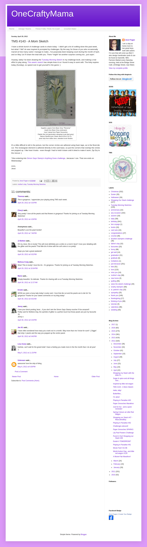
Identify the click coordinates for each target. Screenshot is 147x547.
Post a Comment (21, 372)
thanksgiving (115, 298)
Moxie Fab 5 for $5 (120, 448)
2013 (114, 338)
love (112, 270)
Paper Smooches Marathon (123, 404)
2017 (114, 324)
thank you (114, 295)
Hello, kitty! (117, 390)
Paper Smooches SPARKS (123, 429)
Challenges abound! (120, 426)
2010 (114, 475)
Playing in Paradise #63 (122, 400)
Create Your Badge (125, 514)
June (116, 364)
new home (115, 278)
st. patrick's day (117, 290)
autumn (114, 216)
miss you (114, 272)
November (118, 347)
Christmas (115, 192)
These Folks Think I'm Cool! (47, 29)
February (117, 464)
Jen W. (20, 327)
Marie (20, 276)
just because (115, 264)
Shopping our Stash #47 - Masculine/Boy (122, 418)
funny (113, 249)
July (115, 360)
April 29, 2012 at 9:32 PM (27, 254)
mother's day (22, 184)
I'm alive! (116, 397)
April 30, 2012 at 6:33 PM (27, 320)
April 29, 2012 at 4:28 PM (27, 219)
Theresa (21, 196)
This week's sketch (36, 62)
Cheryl (20, 210)
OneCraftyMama (42, 13)
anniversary (115, 210)
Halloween (115, 197)
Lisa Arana (22, 344)
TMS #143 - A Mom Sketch (123, 387)
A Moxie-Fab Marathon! (122, 457)
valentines (115, 307)
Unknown (21, 360)
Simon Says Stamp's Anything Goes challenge (46, 158)
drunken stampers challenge (121, 239)
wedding (114, 310)
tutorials (114, 304)
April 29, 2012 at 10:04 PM (27, 268)
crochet (113, 236)
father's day (115, 244)
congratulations (116, 233)
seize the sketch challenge (121, 284)
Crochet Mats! (70, 29)
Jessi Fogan (130, 40)
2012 (114, 341)
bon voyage (115, 224)
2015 (114, 331)
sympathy (114, 293)
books (113, 227)
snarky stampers (117, 287)
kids (112, 267)
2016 (114, 328)
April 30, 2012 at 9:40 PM (27, 336)
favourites (114, 247)
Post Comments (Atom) (30, 381)
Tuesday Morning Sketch (52, 60)
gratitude (114, 258)
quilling (113, 281)
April (115, 370)
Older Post (96, 377)
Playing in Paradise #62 (122, 423)
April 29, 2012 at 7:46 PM (27, 233)
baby (113, 219)
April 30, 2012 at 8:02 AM (27, 299)
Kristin (20, 290)
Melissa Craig (23, 262)
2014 (114, 334)
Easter (113, 194)
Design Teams (25, 29)
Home (11, 29)
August (116, 357)
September (118, 354)
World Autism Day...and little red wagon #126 (123, 452)
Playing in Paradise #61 (122, 445)
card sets (114, 230)
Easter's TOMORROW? (122, 441)
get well (114, 252)
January (117, 467)
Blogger (84, 534)
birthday (114, 221)
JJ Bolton (21, 241)
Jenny (20, 306)
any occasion (116, 213)
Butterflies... (117, 394)
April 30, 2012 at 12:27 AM (27, 282)
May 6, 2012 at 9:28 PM (26, 367)
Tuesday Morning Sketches (36, 184)
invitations (114, 261)
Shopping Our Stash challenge (122, 200)
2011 (114, 472)
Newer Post (16, 377)
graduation (115, 255)
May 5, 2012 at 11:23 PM (27, 353)
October (117, 350)
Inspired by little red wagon (123, 384)
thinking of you (116, 301)
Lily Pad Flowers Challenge (123, 433)
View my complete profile (118, 68)
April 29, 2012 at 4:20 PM (27, 203)
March (116, 461)
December (118, 344)
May (115, 367)
